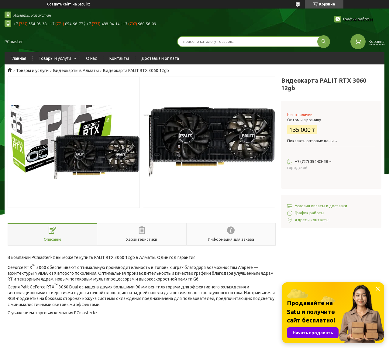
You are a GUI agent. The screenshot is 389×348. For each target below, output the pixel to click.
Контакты (119, 58)
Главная (18, 58)
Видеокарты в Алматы (76, 70)
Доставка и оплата (160, 58)
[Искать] (323, 41)
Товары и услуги (55, 58)
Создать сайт (59, 4)
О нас (91, 58)
